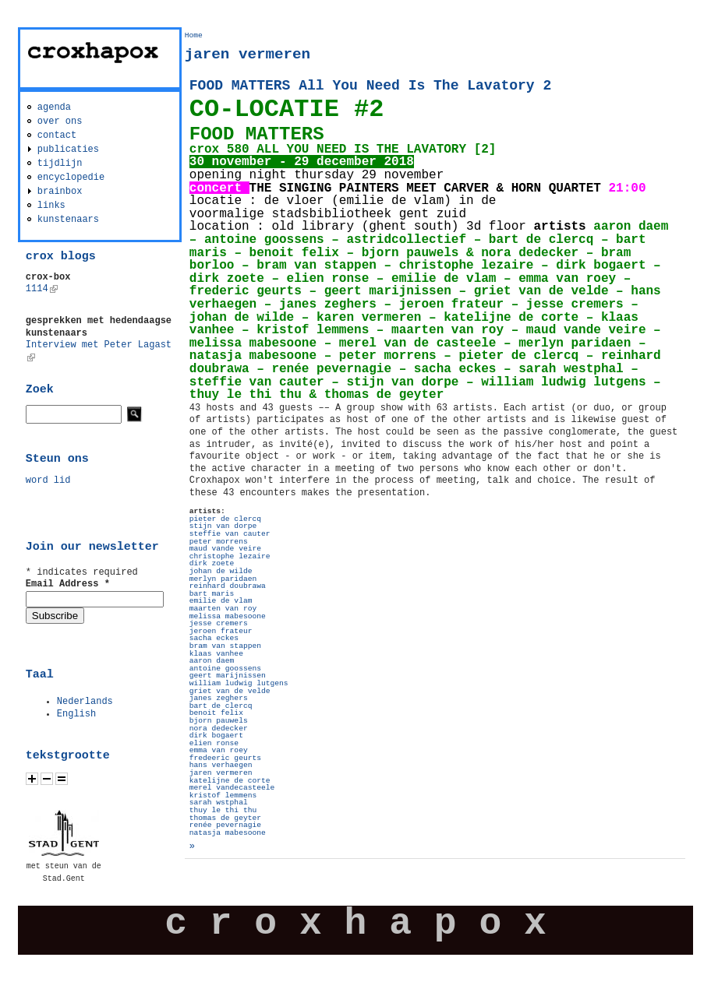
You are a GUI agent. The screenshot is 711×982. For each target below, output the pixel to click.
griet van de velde (230, 691)
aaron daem (212, 660)
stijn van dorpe (222, 526)
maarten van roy (222, 608)
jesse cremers (218, 623)
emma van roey (218, 750)
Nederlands (85, 701)
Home (194, 35)
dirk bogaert (216, 735)
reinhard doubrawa (227, 586)
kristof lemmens (222, 795)
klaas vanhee (216, 653)
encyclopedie (70, 177)
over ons (60, 121)
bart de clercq (221, 706)
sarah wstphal (218, 802)
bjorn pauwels (218, 720)
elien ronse (214, 743)
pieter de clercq (225, 519)
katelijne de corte (230, 780)
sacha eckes (214, 638)
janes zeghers (218, 698)
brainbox (60, 191)
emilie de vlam (221, 601)
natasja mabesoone (227, 833)
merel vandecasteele (231, 787)
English (76, 714)
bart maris (212, 594)
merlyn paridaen (222, 579)
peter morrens (218, 541)
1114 (42, 288)
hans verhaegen (221, 765)
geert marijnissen (227, 675)
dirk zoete (212, 563)
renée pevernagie (225, 825)
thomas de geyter (225, 818)
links (51, 205)
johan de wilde (221, 571)
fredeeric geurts (225, 758)
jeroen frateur (221, 631)
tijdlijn (60, 163)
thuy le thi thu (222, 810)
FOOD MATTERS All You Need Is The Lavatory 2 (370, 85)
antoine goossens (225, 668)
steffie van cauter (230, 534)
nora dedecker (218, 728)
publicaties (68, 149)
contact (56, 135)
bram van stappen (225, 646)
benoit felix (216, 713)
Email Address (68, 584)
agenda (54, 107)
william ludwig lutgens (238, 683)
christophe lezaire (230, 556)
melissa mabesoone (227, 616)
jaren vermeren (221, 773)
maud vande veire (225, 548)
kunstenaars (68, 219)
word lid (48, 480)
